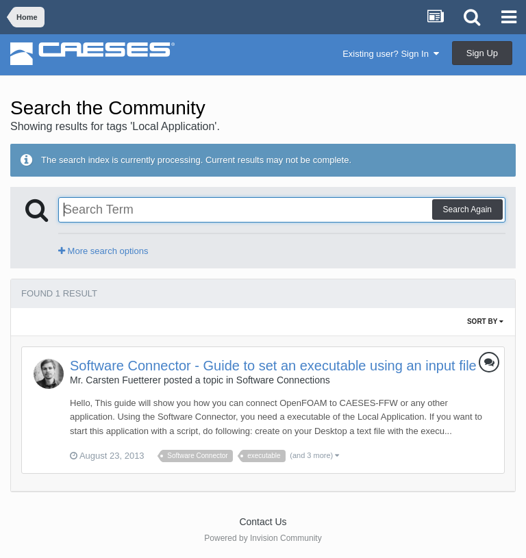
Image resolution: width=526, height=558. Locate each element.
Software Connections (283, 380)
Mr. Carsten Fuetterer (115, 380)
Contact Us (262, 521)
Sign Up (482, 53)
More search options (103, 251)
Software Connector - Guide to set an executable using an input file (273, 365)
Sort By (485, 321)
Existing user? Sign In (390, 54)
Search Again (467, 209)
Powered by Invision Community (262, 538)
